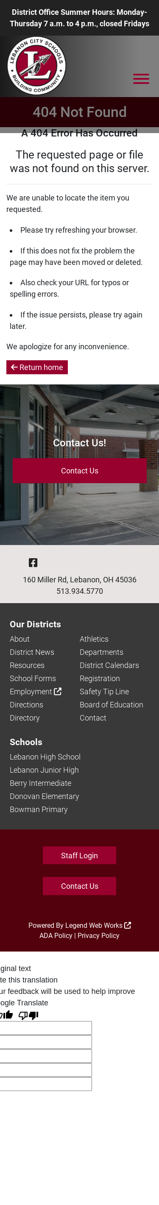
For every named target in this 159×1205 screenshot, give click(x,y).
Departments (101, 652)
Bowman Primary (39, 809)
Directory (25, 717)
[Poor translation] (28, 1015)
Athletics (94, 639)
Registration (100, 678)
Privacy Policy (99, 936)
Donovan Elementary (44, 796)
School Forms (33, 678)
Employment (35, 691)
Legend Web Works (98, 925)
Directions (26, 704)
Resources (27, 665)
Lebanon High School (45, 756)
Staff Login (79, 855)
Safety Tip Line (104, 691)
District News (32, 652)
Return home (37, 367)
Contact (93, 717)
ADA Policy (56, 936)
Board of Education (111, 704)
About (20, 639)
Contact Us (79, 470)
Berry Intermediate (40, 783)
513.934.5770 (79, 591)
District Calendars (109, 665)
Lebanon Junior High (44, 769)
